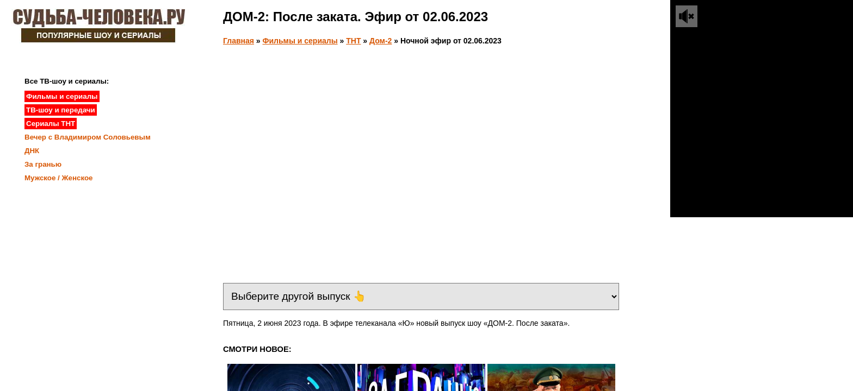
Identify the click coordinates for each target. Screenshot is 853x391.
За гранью (42, 164)
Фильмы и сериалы (300, 40)
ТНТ (353, 40)
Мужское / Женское (58, 178)
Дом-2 (380, 40)
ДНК (31, 151)
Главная (238, 40)
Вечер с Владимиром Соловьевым (87, 137)
